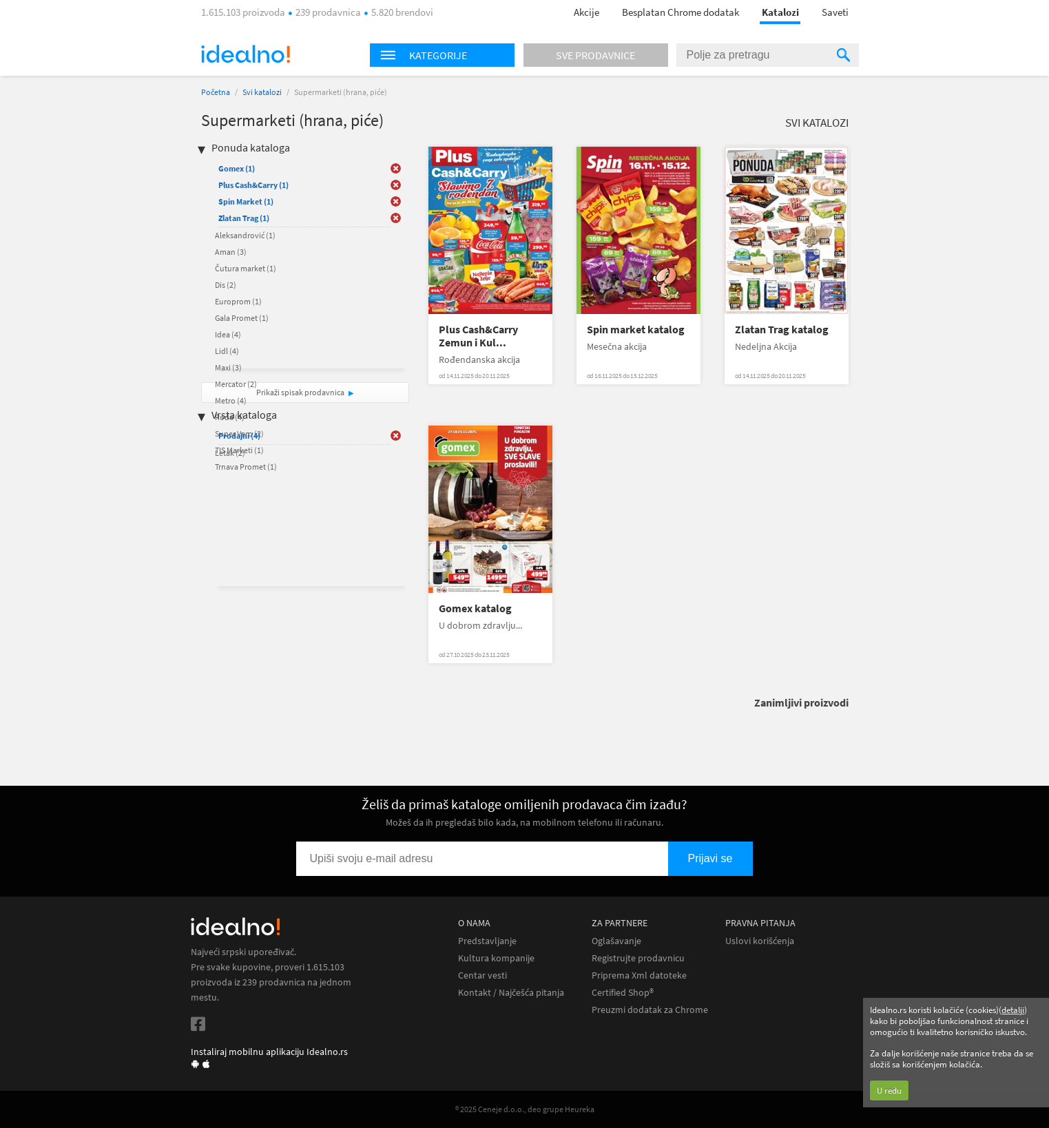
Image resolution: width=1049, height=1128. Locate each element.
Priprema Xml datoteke (639, 975)
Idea (228, 334)
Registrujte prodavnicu (638, 958)
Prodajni (239, 435)
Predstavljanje (487, 941)
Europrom (238, 301)
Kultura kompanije (496, 958)
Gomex (236, 168)
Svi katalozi (262, 92)
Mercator (236, 384)
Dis (225, 285)
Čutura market (245, 268)
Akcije (586, 12)
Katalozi (780, 12)
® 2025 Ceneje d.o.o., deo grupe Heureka (524, 1109)
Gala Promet (242, 318)
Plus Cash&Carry (253, 185)
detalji (1012, 1010)
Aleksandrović (245, 235)
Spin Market (245, 201)
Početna (215, 92)
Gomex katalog (475, 608)
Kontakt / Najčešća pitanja (511, 993)
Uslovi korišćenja (759, 941)
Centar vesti (482, 975)
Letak (230, 453)
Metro (231, 400)
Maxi (228, 367)
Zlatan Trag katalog (782, 329)
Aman (231, 252)
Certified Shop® (623, 993)
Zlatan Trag (243, 218)
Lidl (227, 351)
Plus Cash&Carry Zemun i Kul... (478, 336)
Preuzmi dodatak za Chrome (650, 1010)
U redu (889, 1090)
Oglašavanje (616, 941)
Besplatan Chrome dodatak (680, 12)
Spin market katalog (636, 329)
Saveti (835, 12)
